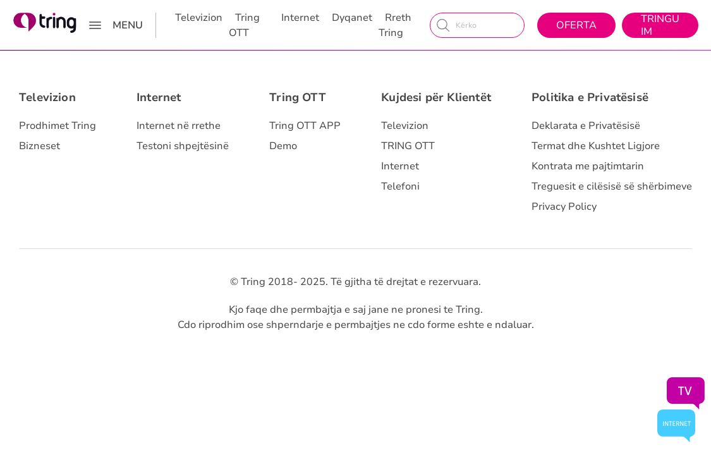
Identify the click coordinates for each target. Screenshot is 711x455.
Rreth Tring (395, 25)
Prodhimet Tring (57, 126)
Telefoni (400, 186)
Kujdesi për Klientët (436, 97)
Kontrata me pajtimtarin (588, 166)
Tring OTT (244, 25)
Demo (283, 146)
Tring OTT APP (305, 126)
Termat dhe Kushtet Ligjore (596, 146)
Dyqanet (352, 18)
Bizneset (39, 146)
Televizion (198, 18)
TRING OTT (408, 146)
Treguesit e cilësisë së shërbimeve (612, 186)
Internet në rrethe (179, 126)
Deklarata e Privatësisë (586, 126)
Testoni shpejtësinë (183, 146)
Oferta (576, 25)
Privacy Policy (564, 207)
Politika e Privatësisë (590, 97)
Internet (300, 18)
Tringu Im (660, 25)
